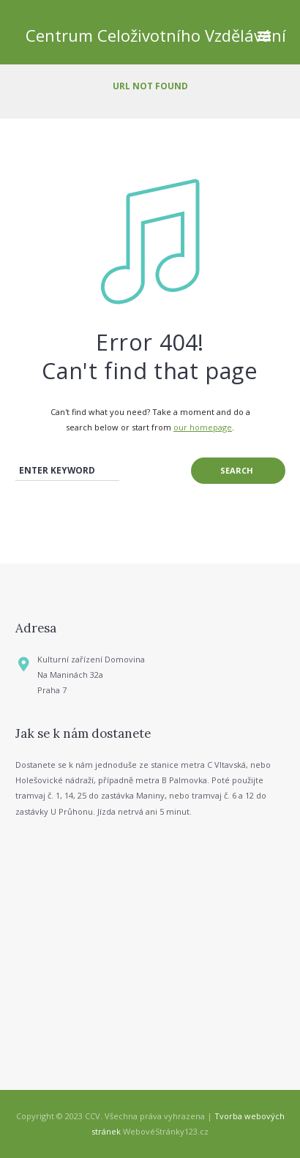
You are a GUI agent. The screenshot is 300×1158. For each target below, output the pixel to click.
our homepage (202, 427)
